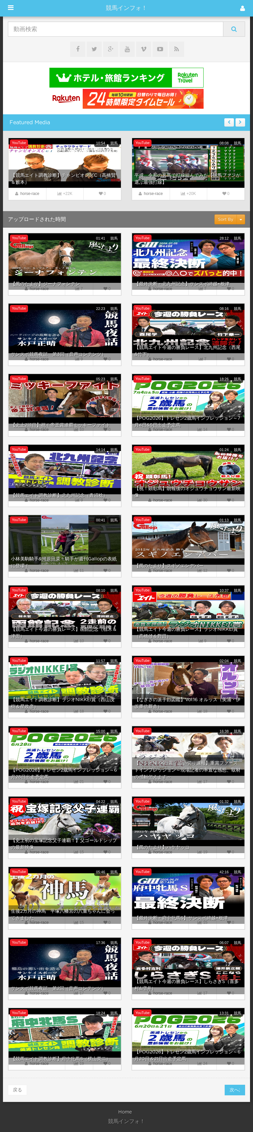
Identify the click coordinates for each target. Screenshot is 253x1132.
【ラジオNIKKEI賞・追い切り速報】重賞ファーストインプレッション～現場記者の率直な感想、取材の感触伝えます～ (187, 770)
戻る (17, 1090)
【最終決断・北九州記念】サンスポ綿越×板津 (182, 284)
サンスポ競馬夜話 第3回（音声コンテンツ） (58, 354)
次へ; (235, 1090)
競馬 (114, 143)
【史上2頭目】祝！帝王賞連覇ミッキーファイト (60, 425)
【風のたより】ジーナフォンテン (45, 284)
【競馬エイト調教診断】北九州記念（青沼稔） (59, 495)
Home (125, 1112)
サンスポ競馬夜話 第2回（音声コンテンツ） (58, 988)
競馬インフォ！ (126, 8)
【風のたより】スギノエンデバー (169, 566)
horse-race (29, 193)
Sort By (225, 219)
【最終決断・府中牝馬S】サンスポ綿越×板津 (181, 918)
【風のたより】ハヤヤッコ (162, 847)
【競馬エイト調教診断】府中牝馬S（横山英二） (61, 1059)
